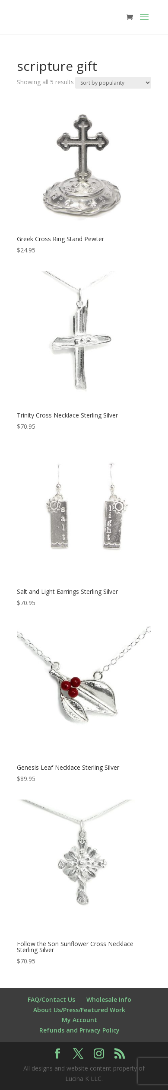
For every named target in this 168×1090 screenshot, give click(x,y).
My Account (79, 1020)
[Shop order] (113, 83)
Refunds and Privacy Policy (79, 1030)
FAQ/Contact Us (51, 999)
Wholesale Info (108, 999)
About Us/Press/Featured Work (79, 1010)
